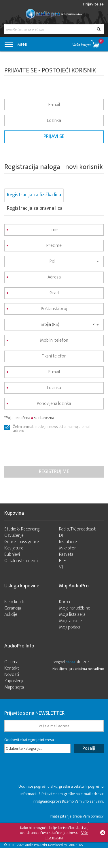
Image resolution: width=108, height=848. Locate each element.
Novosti (11, 674)
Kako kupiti (14, 602)
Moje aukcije (70, 621)
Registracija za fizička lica (34, 195)
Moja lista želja (72, 614)
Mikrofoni (68, 548)
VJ (61, 567)
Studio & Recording (22, 529)
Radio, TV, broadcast (77, 529)
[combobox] (54, 261)
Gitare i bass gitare (21, 542)
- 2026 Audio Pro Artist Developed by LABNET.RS (49, 845)
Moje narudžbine (74, 608)
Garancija (12, 608)
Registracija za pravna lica (34, 208)
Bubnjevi (12, 554)
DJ (61, 535)
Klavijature (13, 548)
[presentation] (48, 449)
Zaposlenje (14, 681)
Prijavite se (93, 4)
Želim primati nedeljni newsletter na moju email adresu (51, 427)
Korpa (64, 602)
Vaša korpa (88, 43)
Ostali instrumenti (21, 561)
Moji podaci (69, 627)
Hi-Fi (63, 561)
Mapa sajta (14, 687)
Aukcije (10, 614)
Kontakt (11, 668)
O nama (11, 662)
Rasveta (66, 554)
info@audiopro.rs (47, 801)
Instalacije (68, 542)
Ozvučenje (14, 535)
